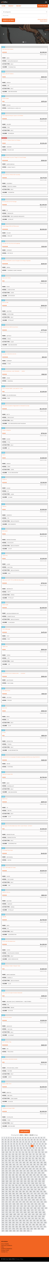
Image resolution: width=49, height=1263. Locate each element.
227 (10, 1171)
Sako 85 (4, 916)
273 (39, 1177)
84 (15, 1148)
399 (43, 1197)
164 (13, 1160)
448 (44, 1206)
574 (45, 1226)
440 (14, 1206)
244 (25, 1173)
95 (2, 1150)
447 (40, 1206)
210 (40, 1166)
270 (28, 1177)
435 (39, 1204)
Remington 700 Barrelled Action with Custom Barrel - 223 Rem (17, 825)
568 (24, 1226)
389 (7, 1197)
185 (41, 1162)
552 (13, 1224)
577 (10, 1229)
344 (25, 1189)
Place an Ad (42, 5)
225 (3, 1171)
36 (8, 1142)
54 (17, 1144)
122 (3, 1154)
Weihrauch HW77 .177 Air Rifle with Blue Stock (13, 580)
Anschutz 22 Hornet (7, 1017)
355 (20, 1191)
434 (36, 1204)
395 (29, 1197)
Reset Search (43, 21)
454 (21, 1208)
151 (13, 1158)
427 (10, 1204)
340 (10, 1189)
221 (34, 1168)
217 (20, 1168)
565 (13, 1226)
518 (29, 1218)
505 (29, 1216)
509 (43, 1216)
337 (46, 1187)
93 (42, 1148)
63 (42, 1144)
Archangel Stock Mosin (7, 850)
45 (35, 1142)
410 (41, 1200)
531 (31, 1220)
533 (38, 1220)
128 (23, 1154)
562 (3, 1226)
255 (20, 1175)
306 (25, 1183)
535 (44, 1220)
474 (3, 1212)
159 (40, 1158)
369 (24, 1193)
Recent (18, 6)
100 (18, 1150)
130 (30, 1154)
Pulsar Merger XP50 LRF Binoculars (10, 226)
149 (7, 1158)
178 (17, 1162)
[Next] (31, 1231)
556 (27, 1224)
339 (7, 1189)
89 (30, 1148)
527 (17, 1220)
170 (33, 1160)
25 (22, 1139)
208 (33, 1166)
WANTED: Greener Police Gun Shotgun (11, 140)
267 (17, 1177)
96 (5, 1150)
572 (38, 1226)
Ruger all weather (6, 430)
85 (18, 1148)
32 (43, 1139)
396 (32, 1197)
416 (17, 1202)
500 (11, 1216)
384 (32, 1195)
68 (11, 1146)
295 (29, 1181)
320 (30, 1185)
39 (17, 1142)
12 (30, 1137)
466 (17, 1210)
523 (3, 1220)
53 (14, 1144)
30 (37, 1139)
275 (46, 1177)
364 (7, 1193)
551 (10, 1224)
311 (43, 1183)
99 (14, 1150)
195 (31, 1164)
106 (39, 1150)
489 (15, 1214)
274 (42, 1177)
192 (21, 1164)
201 (7, 1166)
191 (17, 1164)
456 (28, 1208)
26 (25, 1139)
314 (10, 1185)
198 (42, 1164)
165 (16, 1160)
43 (29, 1142)
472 (39, 1210)
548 (45, 1222)
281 (21, 1179)
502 (18, 1216)
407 (29, 1200)
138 (13, 1156)
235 (38, 1171)
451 (10, 1208)
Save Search (24, 1131)
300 (3, 1183)
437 (3, 1206)
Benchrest (4, 707)
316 (16, 1185)
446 (36, 1206)
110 (10, 1152)
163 (9, 1160)
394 (25, 1197)
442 (21, 1206)
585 (39, 1229)
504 (25, 1216)
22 (14, 1139)
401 (7, 1200)
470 (32, 1210)
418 (24, 1202)
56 (22, 1144)
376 (3, 1195)
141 (23, 1156)
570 (31, 1226)
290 (11, 1181)
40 (20, 1142)
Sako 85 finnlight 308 (7, 774)
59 (31, 1144)
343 (21, 1189)
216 (16, 1168)
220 (30, 1168)
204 (18, 1166)
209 (36, 1166)
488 (11, 1214)
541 (21, 1222)
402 (11, 1200)
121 (46, 1152)
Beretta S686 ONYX (6, 1083)
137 (9, 1156)
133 (40, 1154)
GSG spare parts (6, 690)
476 (10, 1212)
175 (6, 1162)
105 (36, 1150)
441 (18, 1206)
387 (44, 1195)
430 (21, 1204)
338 (3, 1189)
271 (32, 1177)
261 (41, 1175)
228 (14, 1171)
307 (29, 1183)
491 (22, 1214)
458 (35, 1208)
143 (30, 1156)
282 (25, 1179)
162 (6, 1160)
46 (38, 1142)
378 (10, 1195)
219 (27, 1168)
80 (3, 1148)
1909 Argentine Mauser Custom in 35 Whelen (12, 115)
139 (16, 1156)
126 (16, 1154)
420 (31, 1202)
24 (20, 1139)
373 (39, 1193)
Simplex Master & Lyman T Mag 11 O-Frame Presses (14, 157)
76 (35, 1146)
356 (23, 1191)
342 (17, 1189)
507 (36, 1216)
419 (27, 1202)
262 (45, 1175)
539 (13, 1222)
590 (14, 1231)
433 (32, 1204)
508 (40, 1216)
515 (19, 1218)
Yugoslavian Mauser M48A (8, 1108)
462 (3, 1210)
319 (27, 1185)
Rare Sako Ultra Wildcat (7, 49)
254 (17, 1175)
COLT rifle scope (6, 629)
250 (3, 1175)
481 (29, 1212)
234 (35, 1171)
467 (21, 1210)
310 (40, 1183)
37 (11, 1142)
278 (10, 1179)
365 (10, 1193)
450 (7, 1208)
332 (28, 1187)
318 (23, 1185)
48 (44, 1142)
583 (32, 1229)
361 (41, 1191)
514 (16, 1218)
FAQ (2, 1247)
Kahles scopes (5, 98)
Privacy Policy (5, 1250)
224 (44, 1168)
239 (7, 1173)
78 (41, 1146)
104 (32, 1150)
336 (42, 1187)
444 (29, 1206)
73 (26, 1146)
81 (5, 1148)
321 (34, 1185)
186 (45, 1162)
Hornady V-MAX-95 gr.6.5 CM (9, 354)
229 (17, 1171)
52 (11, 1144)
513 (13, 1218)
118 (36, 1152)
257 (27, 1175)
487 (7, 1214)
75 (32, 1146)
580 (21, 1229)
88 (27, 1148)
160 (43, 1158)
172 (40, 1160)
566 (17, 1226)
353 (13, 1191)
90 (33, 1148)
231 (24, 1171)
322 (37, 1185)
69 (14, 1146)
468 (25, 1210)
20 (8, 1139)
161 (3, 1160)
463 (7, 1210)
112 (16, 1152)
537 (6, 1222)
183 (34, 1162)
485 (44, 1212)
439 (10, 1206)
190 (14, 1164)
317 (20, 1185)
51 (8, 1144)
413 (6, 1202)
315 (13, 1185)
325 (3, 1187)
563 (6, 1226)
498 (3, 1216)
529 (24, 1220)
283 (29, 1179)
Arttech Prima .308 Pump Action (10, 327)
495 (37, 1214)
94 (45, 1148)
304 (18, 1183)
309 (36, 1183)
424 (45, 1202)
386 (40, 1195)
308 (33, 1183)
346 (32, 1189)
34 (2, 1142)
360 (38, 1191)
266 (13, 1177)
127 (20, 1154)
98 (11, 1150)
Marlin (3, 454)
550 (7, 1224)
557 (30, 1224)
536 (3, 1222)
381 (21, 1195)
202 (10, 1166)
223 (41, 1168)
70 (17, 1146)
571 (34, 1226)
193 (24, 1164)
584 (35, 1229)
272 (35, 1177)
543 (28, 1222)
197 (38, 1164)
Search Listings (8, 20)
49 (2, 1144)
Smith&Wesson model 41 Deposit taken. (11, 965)
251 (6, 1175)
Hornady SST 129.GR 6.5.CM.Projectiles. (11, 243)
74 (29, 1146)
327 (10, 1187)
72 (23, 1146)
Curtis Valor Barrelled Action (8, 941)
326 (6, 1187)
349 (43, 1189)
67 (8, 1146)
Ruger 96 (4, 479)
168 (26, 1160)
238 (3, 1173)
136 (6, 1156)
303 (14, 1183)
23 (17, 1139)
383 (29, 1195)
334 (35, 1187)
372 (35, 1193)
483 (36, 1212)
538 (10, 1222)
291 (14, 1181)
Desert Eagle (5, 604)
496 (40, 1214)
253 (13, 1175)
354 (17, 1191)
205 (21, 1166)
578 (14, 1229)
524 (6, 1220)
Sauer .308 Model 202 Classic (9, 867)
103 (29, 1150)
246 (32, 1173)
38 (14, 1142)
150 (10, 1158)
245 (28, 1173)
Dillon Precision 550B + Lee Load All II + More (12, 388)
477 (14, 1212)
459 (39, 1208)
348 (39, 1189)
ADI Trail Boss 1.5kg (6, 1041)
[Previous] (2, 1138)
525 (10, 1220)
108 (3, 1152)
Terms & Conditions (6, 1245)
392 (18, 1197)
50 (5, 1144)
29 (34, 1139)
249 (43, 1173)
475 (7, 1212)
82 (9, 1148)
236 (42, 1171)
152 (16, 1158)
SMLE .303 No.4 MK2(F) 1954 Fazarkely (11, 174)
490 (18, 1214)
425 (3, 1204)
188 (7, 1164)
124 (10, 1154)
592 (21, 1231)
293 (21, 1181)
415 (13, 1202)
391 (14, 1197)
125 (13, 1154)
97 (8, 1150)
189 (10, 1164)
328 (14, 1187)
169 (30, 1160)
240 (10, 1173)
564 (10, 1226)
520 (36, 1218)
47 (41, 1142)
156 (30, 1158)
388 (3, 1197)
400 (3, 1200)
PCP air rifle (5, 302)
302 (10, 1183)
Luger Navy (5, 555)
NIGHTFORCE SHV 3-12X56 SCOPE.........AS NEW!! (13, 673)
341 (14, 1189)
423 (42, 1202)
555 (23, 1224)
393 (21, 1197)
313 (6, 1185)
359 (34, 1191)
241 (14, 1173)
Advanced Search (42, 19)
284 (32, 1179)
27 (28, 1139)
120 (43, 1152)
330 (21, 1187)
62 (39, 1144)
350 (3, 1191)
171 (37, 1160)
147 (44, 1156)
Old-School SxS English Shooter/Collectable (12, 992)
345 (28, 1189)
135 (3, 1156)
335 (38, 1187)
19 (5, 1139)
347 (36, 1189)
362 (45, 1191)
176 (10, 1162)
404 (18, 1200)
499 (7, 1216)
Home (3, 6)
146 (41, 1156)
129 (27, 1154)
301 (7, 1183)
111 (13, 1152)
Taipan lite (4, 646)
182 (31, 1162)
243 (21, 1173)
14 (36, 1137)
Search (10, 6)
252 (10, 1175)
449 (3, 1208)
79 (44, 1146)
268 (21, 1177)
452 (14, 1208)
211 (43, 1166)
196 (34, 1164)
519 (33, 1218)
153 (20, 1158)
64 (45, 1144)
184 (38, 1162)
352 (10, 1191)
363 (3, 1193)
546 (38, 1222)
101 (21, 1150)
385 (36, 1195)
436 (43, 1204)
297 (36, 1181)
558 (34, 1224)
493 (29, 1214)
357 (27, 1191)
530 (27, 1220)
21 (11, 1139)
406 (26, 1200)
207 (29, 1166)
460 (42, 1208)
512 (9, 1218)
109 (7, 1152)
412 (3, 1202)
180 (24, 1162)
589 (10, 1231)
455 (24, 1208)
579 (17, 1229)
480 (25, 1212)
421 (34, 1202)
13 (33, 1137)
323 (41, 1185)
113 (19, 1152)
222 (37, 1168)
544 (31, 1222)
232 (28, 1171)
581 (24, 1229)
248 (39, 1173)
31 (40, 1139)
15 (38, 1137)
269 (24, 1177)
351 (6, 1191)
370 (28, 1193)
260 (38, 1175)
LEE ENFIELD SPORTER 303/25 (9, 1059)
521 (39, 1218)
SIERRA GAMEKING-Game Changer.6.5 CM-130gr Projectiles (16, 260)
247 (36, 1173)
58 (28, 1144)
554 (20, 1224)
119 (39, 1152)
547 (42, 1222)
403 (14, 1200)
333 (31, 1187)
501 (14, 1216)
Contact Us (4, 1252)
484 (40, 1212)
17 (44, 1137)
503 (21, 1216)
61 (37, 1144)
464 (10, 1210)
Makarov (4, 506)
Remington (5, 531)
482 (32, 1212)
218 (23, 1168)
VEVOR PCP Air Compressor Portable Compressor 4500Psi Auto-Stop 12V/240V (21, 757)
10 (25, 1137)
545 (35, 1222)
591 (18, 1231)
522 (43, 1218)
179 (20, 1162)
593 (25, 1231)
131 (33, 1154)
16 (41, 1137)
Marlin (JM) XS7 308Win (8, 73)
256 (23, 1175)
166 (19, 1160)
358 (31, 1191)
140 (20, 1156)
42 (26, 1142)
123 (6, 1154)
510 (3, 1218)
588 (7, 1231)
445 (33, 1206)
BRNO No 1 (4, 798)
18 (2, 1139)
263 (3, 1177)
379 (14, 1195)
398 (40, 1197)
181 (27, 1162)
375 (46, 1193)
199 (45, 1164)
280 (18, 1179)
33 (46, 1139)
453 (17, 1208)
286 (40, 1179)
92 (39, 1148)
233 (31, 1171)
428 (14, 1204)
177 (13, 1162)
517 (26, 1218)
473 (43, 1210)
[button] (3, 34)
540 (17, 1222)
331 (24, 1187)
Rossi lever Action (6, 277)
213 (6, 1168)
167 (23, 1160)
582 (28, 1229)
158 (36, 1158)
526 (13, 1220)
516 (22, 1218)
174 (3, 1162)
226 (6, 1171)
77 (38, 1146)
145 (37, 1156)
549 (3, 1224)
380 (18, 1195)
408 (33, 1200)
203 (14, 1166)
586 (42, 1229)
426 (7, 1204)
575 (3, 1229)
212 (3, 1168)
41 (23, 1142)
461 (46, 1208)
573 (41, 1226)
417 (20, 1202)
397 (36, 1197)
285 (36, 1179)
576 (6, 1229)
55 (19, 1144)
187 (3, 1164)
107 (43, 1150)
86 (21, 1148)
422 (38, 1202)
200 (3, 1166)
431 (25, 1204)
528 (20, 1220)
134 (44, 1154)
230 (21, 1171)
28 (31, 1139)
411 (44, 1200)
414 (10, 1202)
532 (34, 1220)
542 (24, 1222)
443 (25, 1206)
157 (33, 1158)
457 (31, 1208)
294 (25, 1181)
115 (26, 1152)
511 (6, 1218)
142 (27, 1156)
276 (3, 1179)
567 (20, 1226)
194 (28, 1164)
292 (18, 1181)
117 (32, 1152)
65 (2, 1146)
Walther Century (6, 892)
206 (25, 1166)
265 (10, 1177)
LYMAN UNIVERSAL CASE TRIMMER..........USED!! (13, 371)
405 (22, 1200)
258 (31, 1175)
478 (17, 1212)
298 (40, 1181)
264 (7, 1177)
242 (17, 1173)
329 (17, 1187)
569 (27, 1226)
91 (36, 1148)
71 (20, 1146)
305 (21, 1183)
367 (17, 1193)
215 (13, 1168)
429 (18, 1204)
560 (41, 1224)
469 (28, 1210)
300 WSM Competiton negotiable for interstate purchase (15, 405)
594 (28, 1231)
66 (5, 1146)
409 (37, 1200)
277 (7, 1179)
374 (42, 1193)
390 (11, 1197)
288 (3, 1181)
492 (26, 1214)
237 (46, 1171)
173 (44, 1160)
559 (37, 1224)
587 (3, 1231)
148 (3, 1158)
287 (44, 1179)
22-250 (4, 732)
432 (28, 1204)
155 (26, 1158)
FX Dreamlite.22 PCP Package (9, 201)
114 (23, 1152)
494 (33, 1214)
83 (12, 1148)
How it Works (5, 1244)
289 (7, 1181)
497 (44, 1214)
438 (7, 1206)
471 (36, 1210)
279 (14, 1179)
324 (44, 1185)
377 (7, 1195)
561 (44, 1224)
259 (34, 1175)
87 (24, 1148)
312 (3, 1185)
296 (32, 1181)
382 (25, 1195)
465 (14, 1210)
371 (32, 1193)
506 (32, 1216)
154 (23, 1158)
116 (29, 1152)
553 (16, 1224)
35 (5, 1142)
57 (25, 1144)
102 (25, 1150)
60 (34, 1144)
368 (21, 1193)
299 (43, 1181)
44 (32, 1142)
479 (21, 1212)
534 (41, 1220)
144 (34, 1156)
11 (27, 1137)
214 (10, 1168)
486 (3, 1214)
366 (13, 1193)
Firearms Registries (6, 1248)
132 (37, 1154)
